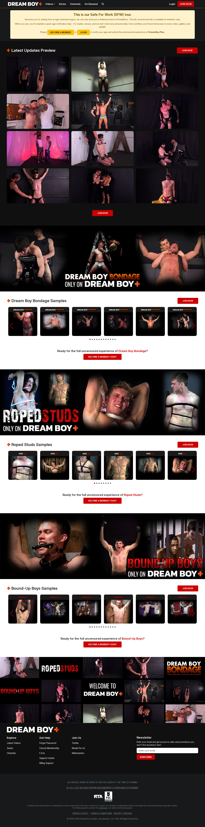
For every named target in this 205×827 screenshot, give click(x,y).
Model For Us (78, 748)
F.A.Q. (42, 753)
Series (62, 4)
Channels (75, 4)
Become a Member (60, 32)
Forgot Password (47, 743)
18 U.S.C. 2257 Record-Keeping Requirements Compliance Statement (102, 787)
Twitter (75, 743)
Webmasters (78, 753)
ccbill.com (103, 808)
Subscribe (146, 757)
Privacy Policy (80, 813)
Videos (49, 4)
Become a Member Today (102, 357)
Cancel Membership (49, 748)
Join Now (186, 4)
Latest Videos (14, 743)
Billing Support (46, 763)
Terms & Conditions (101, 813)
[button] (12, 326)
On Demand (91, 4)
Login (172, 4)
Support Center (46, 758)
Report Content (123, 813)
